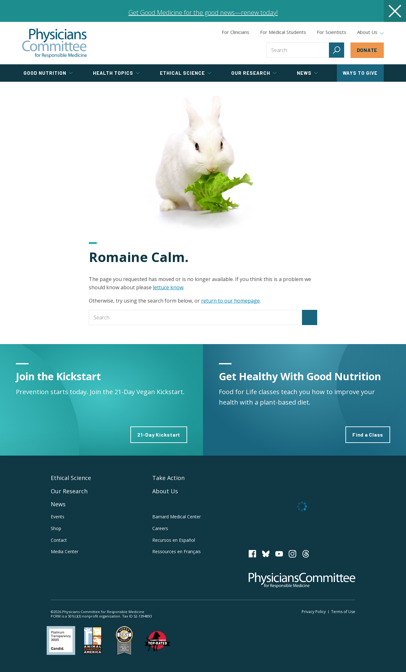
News (58, 504)
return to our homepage (230, 300)
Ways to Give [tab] (360, 73)
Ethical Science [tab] (185, 73)
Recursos (173, 540)
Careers (160, 528)
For (283, 32)
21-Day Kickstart (158, 435)
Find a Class (367, 435)
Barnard (176, 517)
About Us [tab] (370, 32)
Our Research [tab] (254, 73)
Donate (367, 50)
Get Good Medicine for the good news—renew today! (203, 12)
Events (57, 517)
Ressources (176, 551)
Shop (56, 528)
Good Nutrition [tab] (48, 73)
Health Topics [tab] (116, 73)
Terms (343, 611)
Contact (59, 540)
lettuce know (168, 287)
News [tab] (307, 73)
